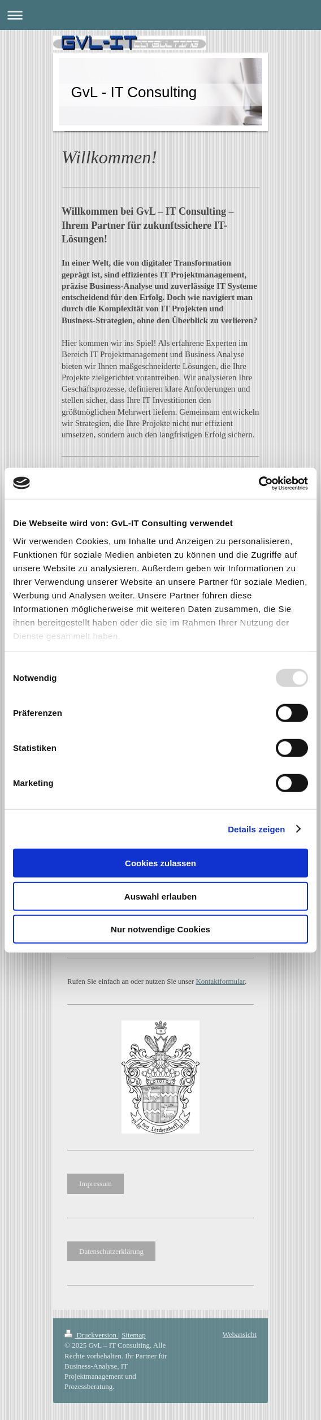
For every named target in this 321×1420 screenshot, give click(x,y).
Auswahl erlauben (160, 896)
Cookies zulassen (160, 863)
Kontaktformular (220, 981)
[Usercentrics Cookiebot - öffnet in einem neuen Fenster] (258, 483)
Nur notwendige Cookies (160, 929)
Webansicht (240, 1334)
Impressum (95, 1183)
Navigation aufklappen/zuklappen (160, 15)
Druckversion (91, 1335)
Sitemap (134, 1335)
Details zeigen (256, 828)
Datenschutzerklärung (111, 1251)
